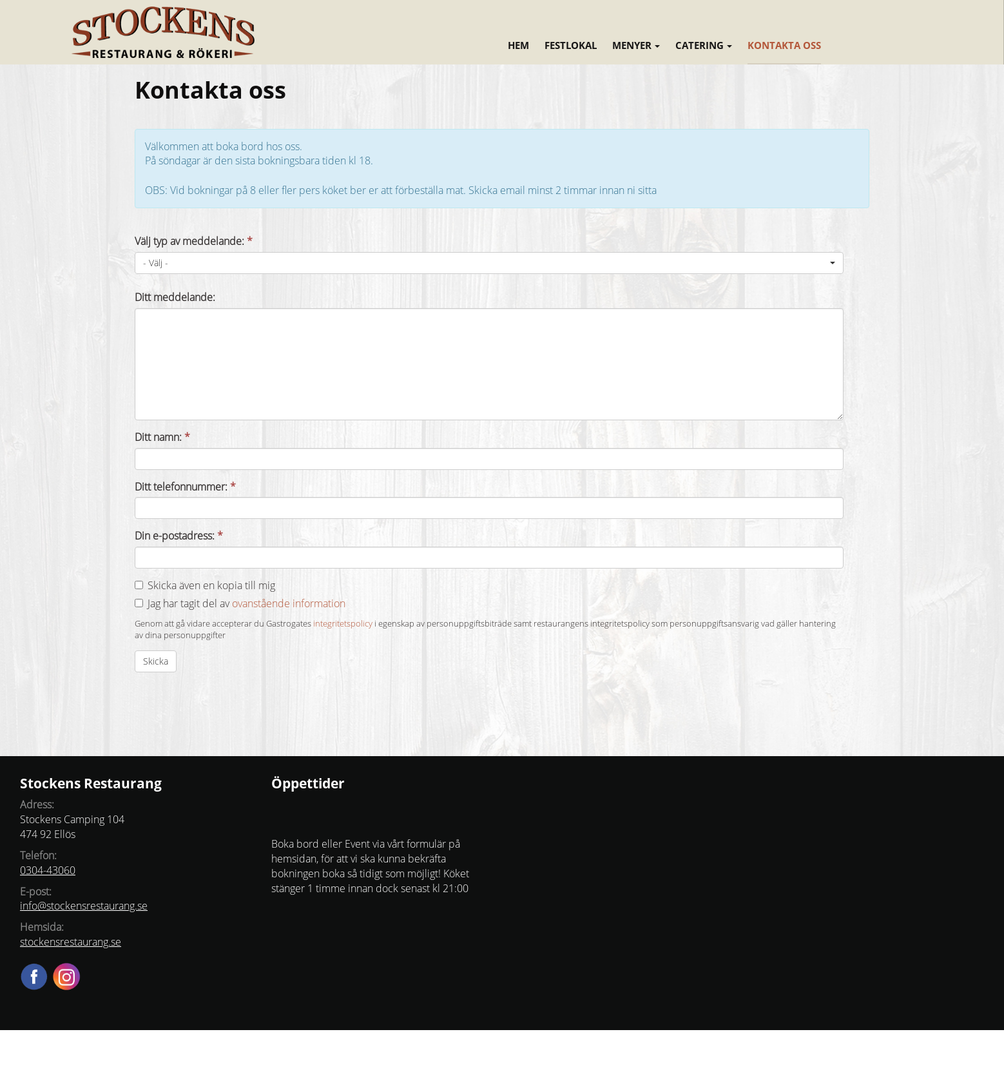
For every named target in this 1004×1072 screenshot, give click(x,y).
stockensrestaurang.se (70, 942)
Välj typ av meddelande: (194, 241)
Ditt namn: (162, 437)
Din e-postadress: (179, 536)
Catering (703, 45)
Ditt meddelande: (175, 297)
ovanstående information (288, 603)
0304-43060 (47, 870)
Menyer (636, 45)
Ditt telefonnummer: (185, 487)
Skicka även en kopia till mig (211, 585)
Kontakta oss (784, 45)
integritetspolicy (342, 623)
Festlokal (571, 45)
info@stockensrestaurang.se (84, 906)
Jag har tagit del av (246, 603)
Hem (518, 45)
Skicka (155, 661)
